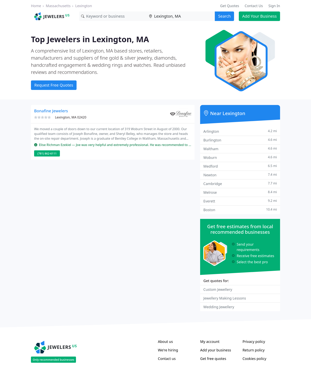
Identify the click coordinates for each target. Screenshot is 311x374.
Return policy (254, 350)
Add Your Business (259, 16)
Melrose (240, 192)
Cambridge (240, 183)
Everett (240, 200)
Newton (240, 174)
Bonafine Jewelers (51, 111)
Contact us (167, 358)
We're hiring (168, 350)
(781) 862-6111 (47, 153)
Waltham (240, 148)
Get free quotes (213, 358)
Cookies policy (254, 358)
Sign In (274, 5)
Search (224, 16)
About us (165, 341)
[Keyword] (113, 16)
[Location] (181, 16)
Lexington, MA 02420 (70, 117)
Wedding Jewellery (218, 306)
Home (36, 5)
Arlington (240, 131)
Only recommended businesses (53, 360)
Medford (240, 166)
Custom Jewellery (217, 289)
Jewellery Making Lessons (224, 298)
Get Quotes (229, 5)
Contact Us (254, 5)
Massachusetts (58, 5)
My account (209, 341)
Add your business (215, 350)
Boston (240, 209)
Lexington (83, 5)
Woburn (240, 157)
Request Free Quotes (53, 85)
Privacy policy (254, 341)
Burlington (240, 139)
